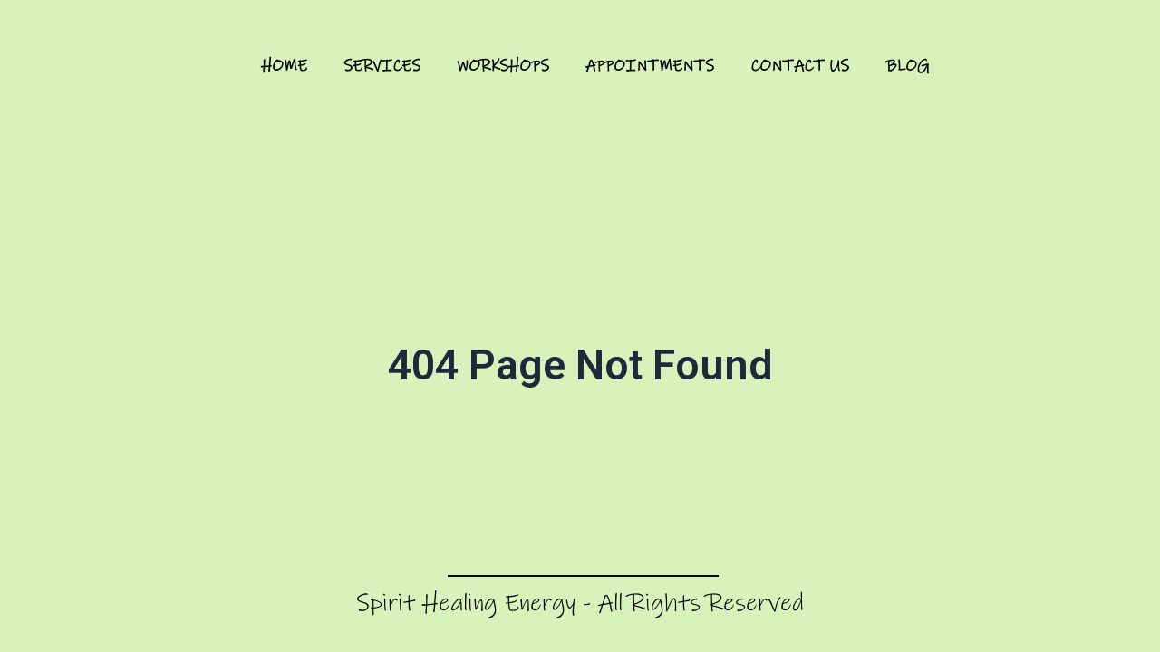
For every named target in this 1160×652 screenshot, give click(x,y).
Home (284, 66)
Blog (907, 66)
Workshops (503, 66)
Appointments (649, 66)
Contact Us (799, 66)
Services (381, 66)
